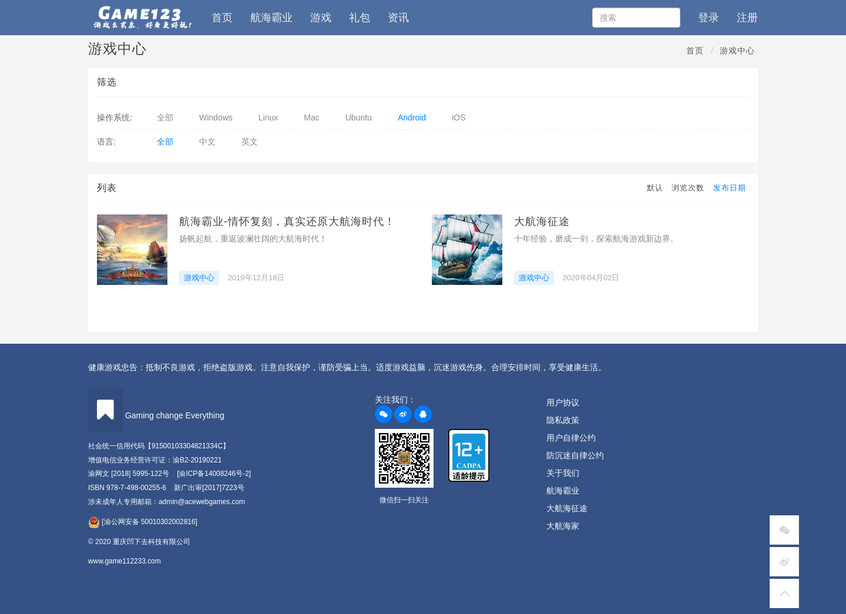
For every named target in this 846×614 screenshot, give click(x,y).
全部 (165, 117)
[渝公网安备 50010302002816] (142, 522)
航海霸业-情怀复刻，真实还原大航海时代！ (287, 221)
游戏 (320, 18)
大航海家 (562, 526)
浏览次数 (688, 187)
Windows (216, 117)
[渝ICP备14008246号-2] (214, 473)
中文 (207, 141)
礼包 (359, 18)
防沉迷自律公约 (575, 455)
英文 (249, 141)
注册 (747, 18)
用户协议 (562, 402)
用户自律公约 (571, 437)
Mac (311, 117)
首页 (222, 18)
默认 (655, 187)
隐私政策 (562, 420)
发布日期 (729, 187)
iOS (458, 117)
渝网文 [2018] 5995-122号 (128, 473)
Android (412, 117)
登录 (708, 18)
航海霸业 (271, 18)
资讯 (398, 18)
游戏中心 (737, 50)
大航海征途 (542, 221)
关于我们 (562, 473)
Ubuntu (358, 117)
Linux (268, 117)
